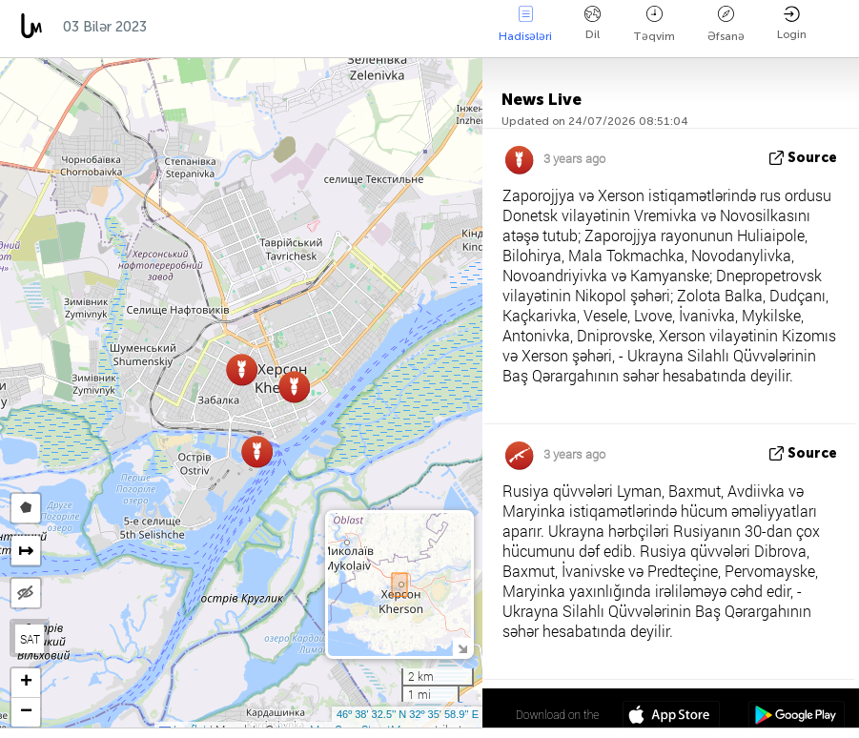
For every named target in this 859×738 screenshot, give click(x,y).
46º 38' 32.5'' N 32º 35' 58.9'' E (408, 714)
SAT (30, 638)
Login (792, 23)
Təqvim (654, 24)
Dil (592, 23)
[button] (294, 386)
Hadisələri (525, 24)
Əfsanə (726, 24)
